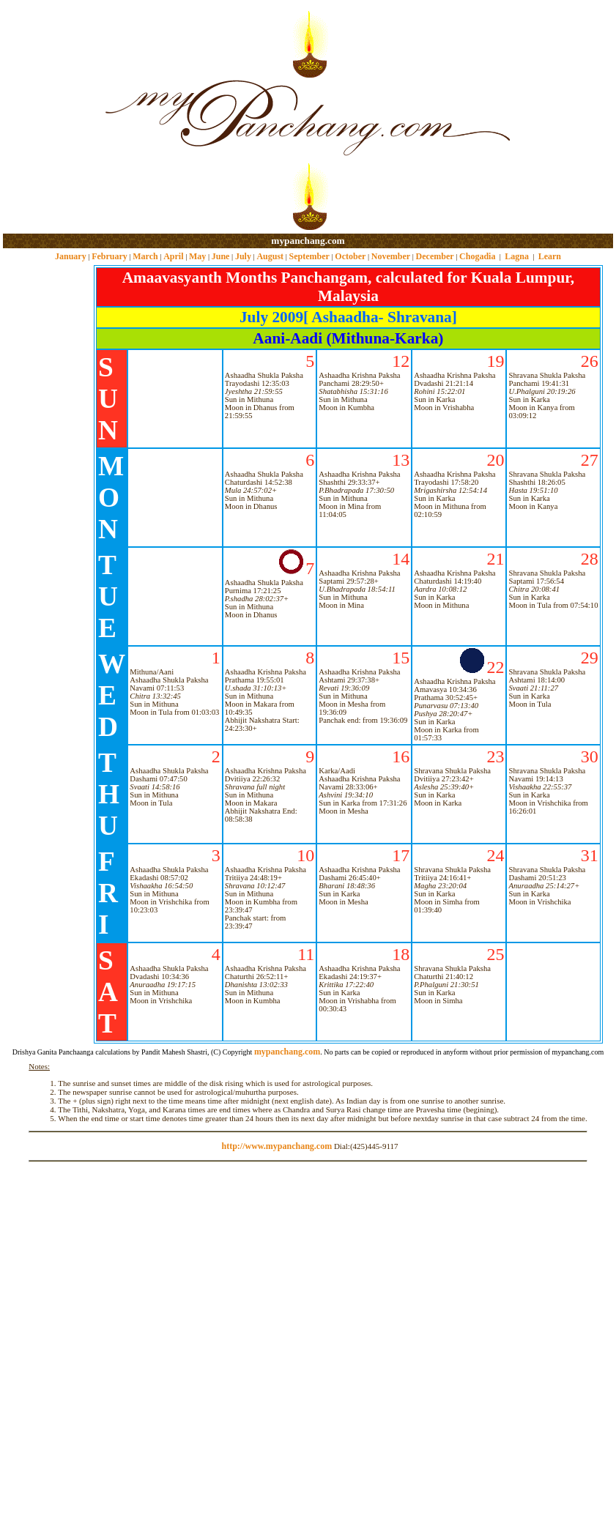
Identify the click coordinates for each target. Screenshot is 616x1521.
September (309, 256)
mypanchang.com (307, 240)
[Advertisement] (50, 117)
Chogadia (477, 256)
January (70, 256)
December (435, 256)
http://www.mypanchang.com (276, 1146)
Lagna (517, 256)
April (173, 256)
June (221, 256)
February (109, 256)
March (145, 256)
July (243, 256)
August (269, 256)
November (390, 256)
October (350, 256)
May (197, 256)
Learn (549, 256)
